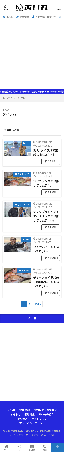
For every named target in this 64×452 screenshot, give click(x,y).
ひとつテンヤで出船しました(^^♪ (46, 183)
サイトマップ (39, 418)
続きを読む (50, 161)
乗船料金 (29, 414)
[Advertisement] (32, 55)
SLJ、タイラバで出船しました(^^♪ (45, 152)
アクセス (22, 418)
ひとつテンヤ (23, 174)
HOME (8, 16)
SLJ (27, 143)
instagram (19, 448)
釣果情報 (22, 16)
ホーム (6, 448)
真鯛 (27, 239)
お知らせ (15, 414)
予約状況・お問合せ (43, 16)
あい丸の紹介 (46, 414)
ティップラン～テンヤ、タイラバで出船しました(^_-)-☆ (46, 216)
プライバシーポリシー (32, 423)
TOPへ (57, 448)
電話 (44, 448)
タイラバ (21, 98)
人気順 (16, 130)
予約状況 (32, 448)
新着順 (7, 130)
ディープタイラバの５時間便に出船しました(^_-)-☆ (46, 282)
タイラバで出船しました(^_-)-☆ (46, 249)
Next (36, 304)
